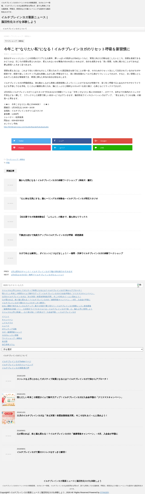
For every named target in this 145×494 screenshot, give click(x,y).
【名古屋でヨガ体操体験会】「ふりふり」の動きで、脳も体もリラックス (53, 217)
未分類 (4, 341)
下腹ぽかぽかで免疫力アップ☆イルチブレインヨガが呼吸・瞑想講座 (51, 235)
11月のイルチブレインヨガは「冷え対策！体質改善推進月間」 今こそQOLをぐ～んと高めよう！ (41, 297)
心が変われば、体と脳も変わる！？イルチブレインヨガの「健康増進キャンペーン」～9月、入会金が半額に (46, 300)
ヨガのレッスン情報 (10, 335)
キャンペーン (7, 320)
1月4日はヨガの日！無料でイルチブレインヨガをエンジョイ (37, 275)
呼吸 (8, 163)
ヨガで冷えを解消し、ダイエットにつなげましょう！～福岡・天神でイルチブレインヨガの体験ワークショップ (71, 253)
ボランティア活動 (9, 329)
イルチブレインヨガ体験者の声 (15, 368)
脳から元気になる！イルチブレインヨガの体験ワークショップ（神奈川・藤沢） (56, 180)
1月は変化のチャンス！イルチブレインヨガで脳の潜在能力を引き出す (42, 271)
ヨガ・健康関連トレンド (12, 332)
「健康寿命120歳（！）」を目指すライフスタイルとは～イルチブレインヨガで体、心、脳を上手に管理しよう (47, 309)
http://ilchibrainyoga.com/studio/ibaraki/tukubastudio (26, 127)
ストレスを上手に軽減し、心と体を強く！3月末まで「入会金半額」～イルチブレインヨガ (39, 312)
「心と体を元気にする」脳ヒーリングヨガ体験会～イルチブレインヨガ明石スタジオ (58, 198)
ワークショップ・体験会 (15, 159)
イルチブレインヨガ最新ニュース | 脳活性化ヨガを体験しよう (72, 481)
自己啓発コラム (8, 344)
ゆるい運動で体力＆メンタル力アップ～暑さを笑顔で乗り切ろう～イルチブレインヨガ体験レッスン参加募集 (46, 306)
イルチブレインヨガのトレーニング (17, 365)
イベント (5, 316)
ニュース (5, 326)
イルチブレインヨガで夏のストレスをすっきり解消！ (24, 303)
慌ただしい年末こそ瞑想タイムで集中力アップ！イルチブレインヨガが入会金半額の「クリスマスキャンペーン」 (48, 293)
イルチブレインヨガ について (15, 29)
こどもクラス (7, 323)
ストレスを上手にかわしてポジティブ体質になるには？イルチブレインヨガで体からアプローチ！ (42, 290)
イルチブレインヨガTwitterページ (16, 361)
